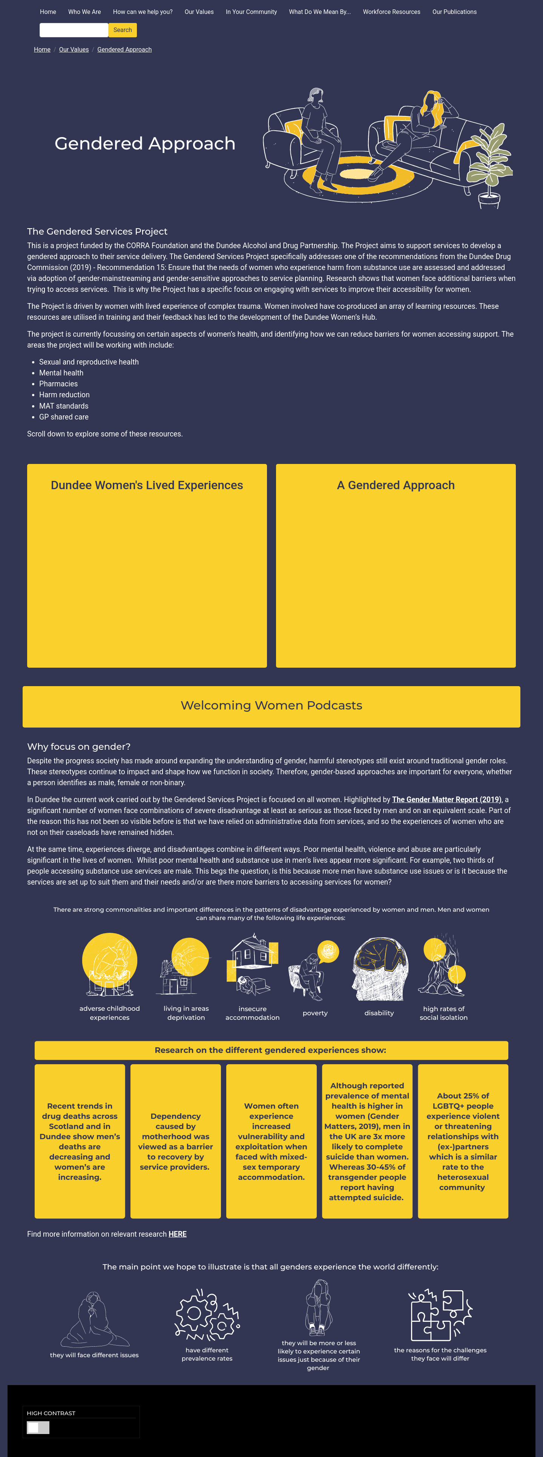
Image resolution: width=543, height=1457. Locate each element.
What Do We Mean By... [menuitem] (320, 11)
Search (123, 30)
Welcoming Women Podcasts (271, 705)
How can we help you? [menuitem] (143, 11)
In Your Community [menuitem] (251, 11)
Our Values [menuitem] (199, 11)
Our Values (74, 49)
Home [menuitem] (48, 11)
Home (42, 49)
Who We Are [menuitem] (84, 11)
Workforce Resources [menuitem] (391, 11)
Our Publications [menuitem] (455, 11)
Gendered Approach (124, 49)
